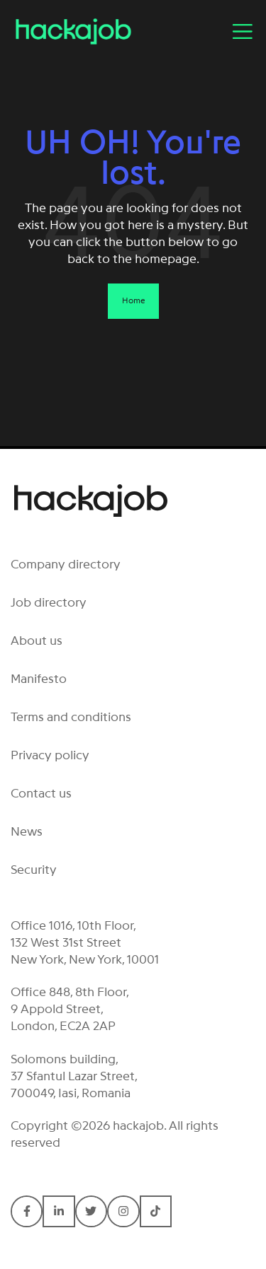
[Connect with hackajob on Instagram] (123, 1211)
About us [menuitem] (36, 640)
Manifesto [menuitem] (39, 678)
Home (133, 300)
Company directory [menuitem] (66, 564)
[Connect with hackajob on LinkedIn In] (58, 1211)
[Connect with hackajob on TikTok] (156, 1211)
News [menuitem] (27, 831)
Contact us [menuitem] (41, 793)
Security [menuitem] (34, 869)
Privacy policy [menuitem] (50, 755)
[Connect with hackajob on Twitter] (91, 1211)
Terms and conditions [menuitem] (71, 717)
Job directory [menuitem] (49, 602)
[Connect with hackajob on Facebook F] (27, 1211)
